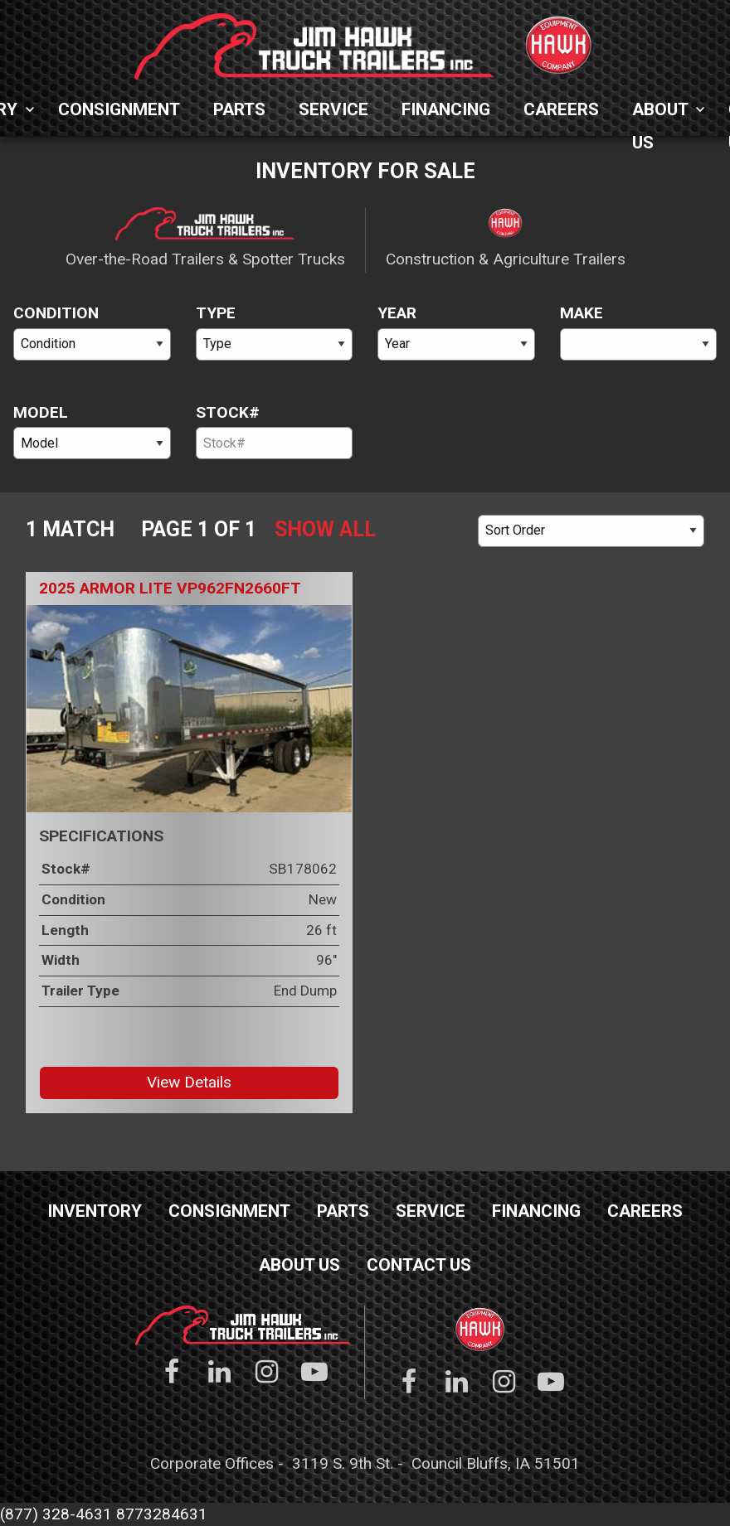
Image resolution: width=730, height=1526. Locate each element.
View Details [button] (189, 1082)
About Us (660, 112)
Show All (325, 529)
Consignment (119, 109)
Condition (56, 312)
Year (396, 312)
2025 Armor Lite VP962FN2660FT (170, 588)
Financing (446, 109)
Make (581, 312)
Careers (561, 109)
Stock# (228, 412)
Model (40, 412)
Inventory (94, 1211)
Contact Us (419, 1265)
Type (216, 312)
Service (333, 109)
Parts (239, 109)
